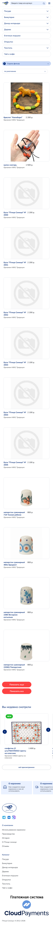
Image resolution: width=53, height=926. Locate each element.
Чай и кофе (9, 54)
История (5, 838)
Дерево (26, 29)
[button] (48, 730)
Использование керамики (13, 830)
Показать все (17, 691)
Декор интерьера (26, 23)
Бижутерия (26, 17)
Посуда (26, 11)
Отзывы (5, 846)
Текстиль (26, 48)
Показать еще (16, 684)
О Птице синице (9, 842)
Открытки (8, 42)
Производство (8, 834)
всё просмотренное (26, 767)
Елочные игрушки (12, 35)
